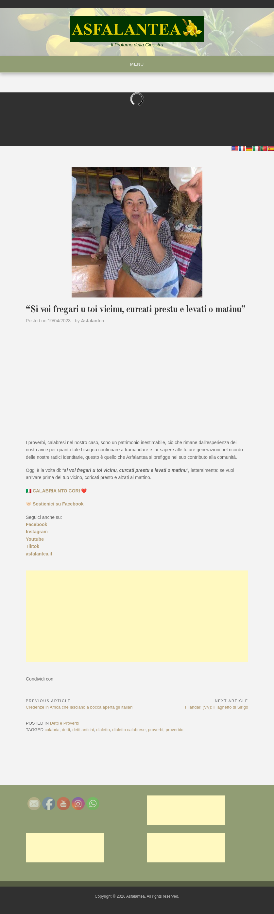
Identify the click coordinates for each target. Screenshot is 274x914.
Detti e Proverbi (64, 723)
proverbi (155, 729)
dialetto (103, 729)
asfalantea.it (39, 553)
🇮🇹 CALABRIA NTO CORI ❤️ (56, 490)
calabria (52, 729)
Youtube (35, 539)
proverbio (174, 729)
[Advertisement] (137, 616)
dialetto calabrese (129, 729)
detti (66, 729)
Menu (137, 64)
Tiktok (32, 546)
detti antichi (83, 729)
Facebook (36, 524)
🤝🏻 (55, 503)
